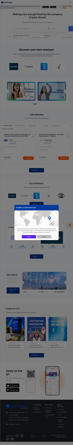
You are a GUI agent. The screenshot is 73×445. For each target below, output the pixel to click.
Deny (44, 236)
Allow (28, 236)
